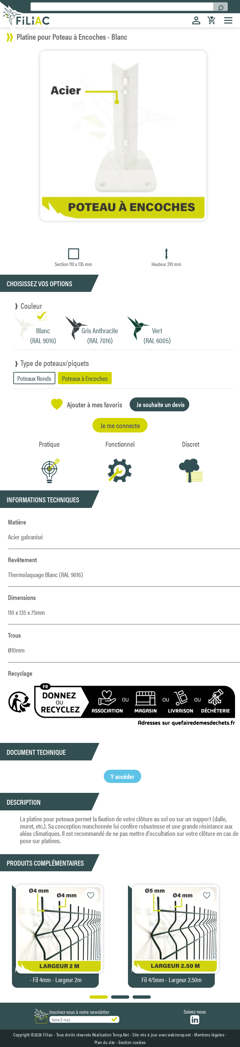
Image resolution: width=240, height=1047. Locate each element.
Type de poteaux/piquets (55, 362)
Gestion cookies (132, 1042)
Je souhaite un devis (161, 404)
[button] (230, 935)
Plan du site (104, 1042)
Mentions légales (209, 1034)
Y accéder (122, 776)
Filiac (48, 1034)
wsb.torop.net (179, 1034)
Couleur (31, 305)
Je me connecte (120, 425)
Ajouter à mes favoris (86, 404)
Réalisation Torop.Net (110, 1034)
